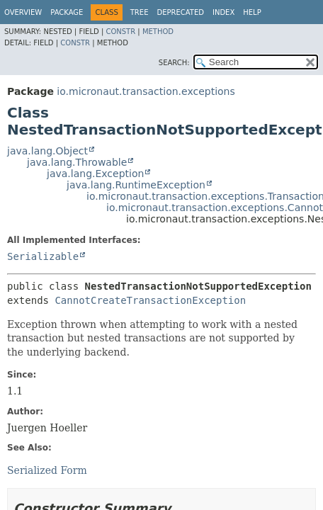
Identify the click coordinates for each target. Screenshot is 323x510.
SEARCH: (174, 63)
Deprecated (180, 12)
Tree (139, 12)
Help (252, 12)
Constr (120, 31)
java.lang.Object (47, 151)
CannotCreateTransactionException (150, 300)
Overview (23, 12)
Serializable (43, 256)
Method (158, 31)
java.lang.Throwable (77, 162)
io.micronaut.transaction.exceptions (145, 91)
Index (223, 12)
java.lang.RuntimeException (136, 185)
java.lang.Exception (95, 173)
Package (66, 12)
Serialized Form (47, 470)
